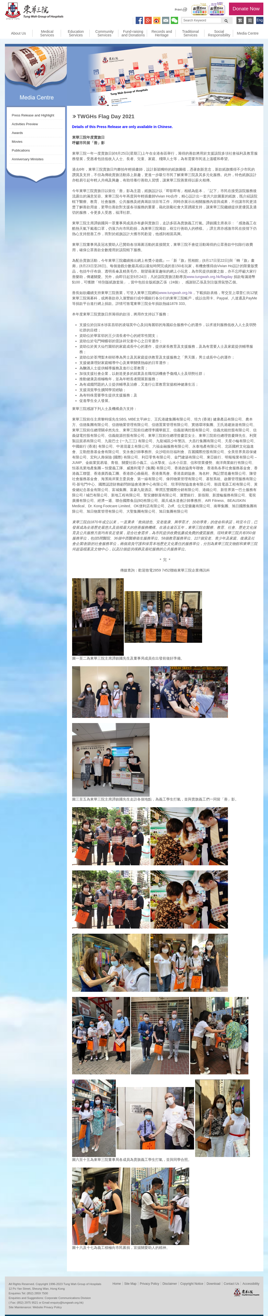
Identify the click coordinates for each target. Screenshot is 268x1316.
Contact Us (231, 1284)
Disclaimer (170, 1284)
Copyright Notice (191, 1284)
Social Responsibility (219, 33)
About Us (18, 33)
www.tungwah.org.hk (175, 293)
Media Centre (248, 33)
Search (226, 20)
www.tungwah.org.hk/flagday (210, 277)
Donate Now (246, 8)
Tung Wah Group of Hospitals (34, 12)
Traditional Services (190, 33)
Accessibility (250, 1284)
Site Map (130, 1284)
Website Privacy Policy (47, 1307)
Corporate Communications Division (68, 1297)
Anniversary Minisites (28, 159)
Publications (21, 150)
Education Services (76, 33)
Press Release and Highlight (33, 115)
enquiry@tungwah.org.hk (66, 1302)
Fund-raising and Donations (133, 33)
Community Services (104, 33)
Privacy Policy (149, 1284)
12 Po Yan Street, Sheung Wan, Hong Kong (37, 1288)
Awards (17, 133)
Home (117, 1284)
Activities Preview (25, 124)
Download (213, 1284)
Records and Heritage (161, 33)
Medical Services (47, 33)
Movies (17, 142)
